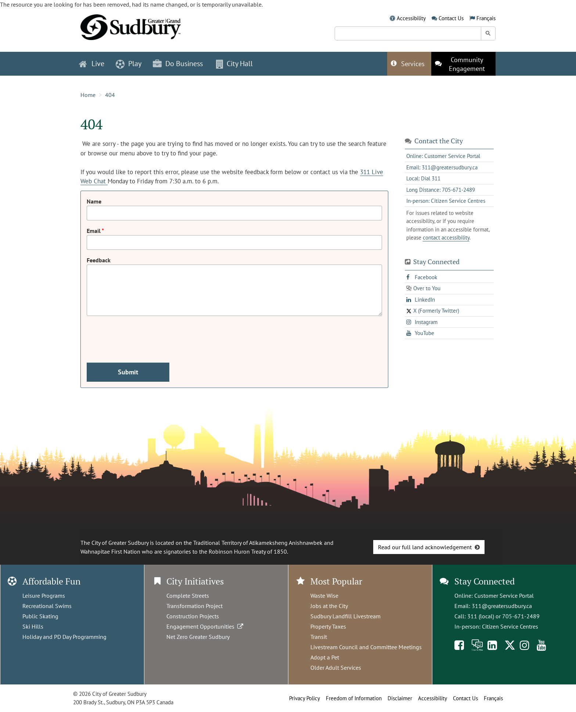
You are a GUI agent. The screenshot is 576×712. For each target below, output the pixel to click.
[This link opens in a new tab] (463, 64)
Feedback (99, 260)
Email (94, 230)
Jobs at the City (329, 605)
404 (110, 94)
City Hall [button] (234, 63)
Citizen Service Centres (510, 626)
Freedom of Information (354, 698)
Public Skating (40, 616)
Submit (128, 372)
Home (88, 94)
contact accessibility (446, 237)
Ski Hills (32, 626)
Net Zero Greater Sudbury (198, 636)
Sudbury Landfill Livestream (345, 616)
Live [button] (91, 63)
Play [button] (128, 63)
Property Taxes (328, 626)
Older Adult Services (335, 667)
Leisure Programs (43, 595)
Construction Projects (192, 616)
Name (94, 201)
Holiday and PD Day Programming (64, 636)
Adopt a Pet (324, 657)
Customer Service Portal (504, 595)
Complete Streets (187, 595)
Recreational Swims (47, 605)
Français (486, 18)
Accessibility (411, 18)
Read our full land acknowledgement (425, 547)
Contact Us (451, 18)
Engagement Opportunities (205, 626)
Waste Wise (324, 595)
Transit (318, 636)
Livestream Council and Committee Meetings (366, 647)
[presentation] (142, 336)
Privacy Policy (304, 698)
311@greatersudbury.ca (502, 605)
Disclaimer (400, 698)
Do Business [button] (178, 63)
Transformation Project (194, 605)
